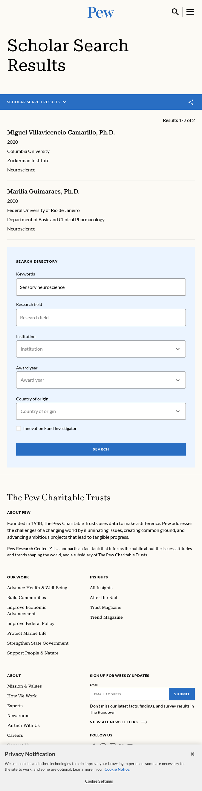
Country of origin (32, 398)
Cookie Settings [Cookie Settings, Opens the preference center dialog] (99, 784)
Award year (27, 367)
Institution (26, 336)
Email (94, 684)
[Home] (58, 497)
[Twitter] (121, 746)
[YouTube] (130, 746)
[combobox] (21, 349)
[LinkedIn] (112, 746)
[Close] (192, 757)
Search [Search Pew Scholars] (101, 449)
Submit (182, 694)
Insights (99, 577)
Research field (29, 304)
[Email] (129, 694)
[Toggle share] (191, 102)
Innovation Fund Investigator (50, 428)
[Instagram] (103, 746)
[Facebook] (93, 746)
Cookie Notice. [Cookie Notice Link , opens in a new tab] (117, 772)
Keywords (25, 273)
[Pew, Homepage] (101, 12)
